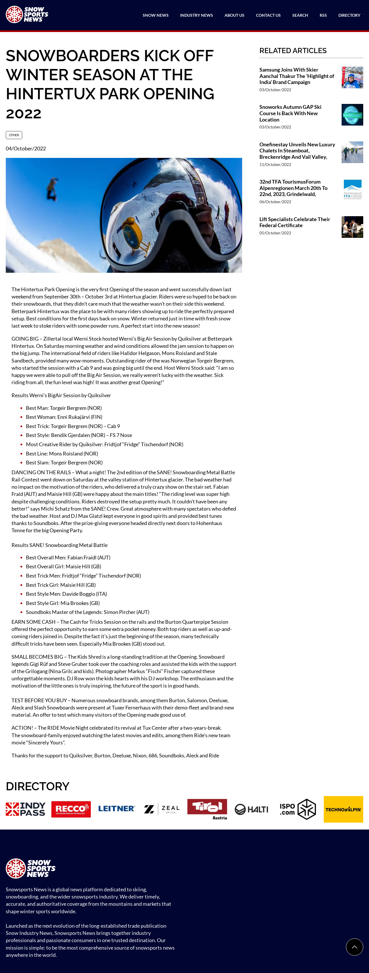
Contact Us (268, 15)
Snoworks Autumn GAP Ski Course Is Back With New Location (290, 113)
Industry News (196, 15)
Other (14, 135)
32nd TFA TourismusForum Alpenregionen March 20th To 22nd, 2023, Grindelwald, (293, 188)
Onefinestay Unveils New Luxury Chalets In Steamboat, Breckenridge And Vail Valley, (297, 150)
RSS (323, 15)
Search (300, 15)
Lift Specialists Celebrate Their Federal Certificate (294, 222)
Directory (349, 15)
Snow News (156, 15)
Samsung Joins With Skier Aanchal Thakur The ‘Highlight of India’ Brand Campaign (296, 76)
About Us (234, 15)
